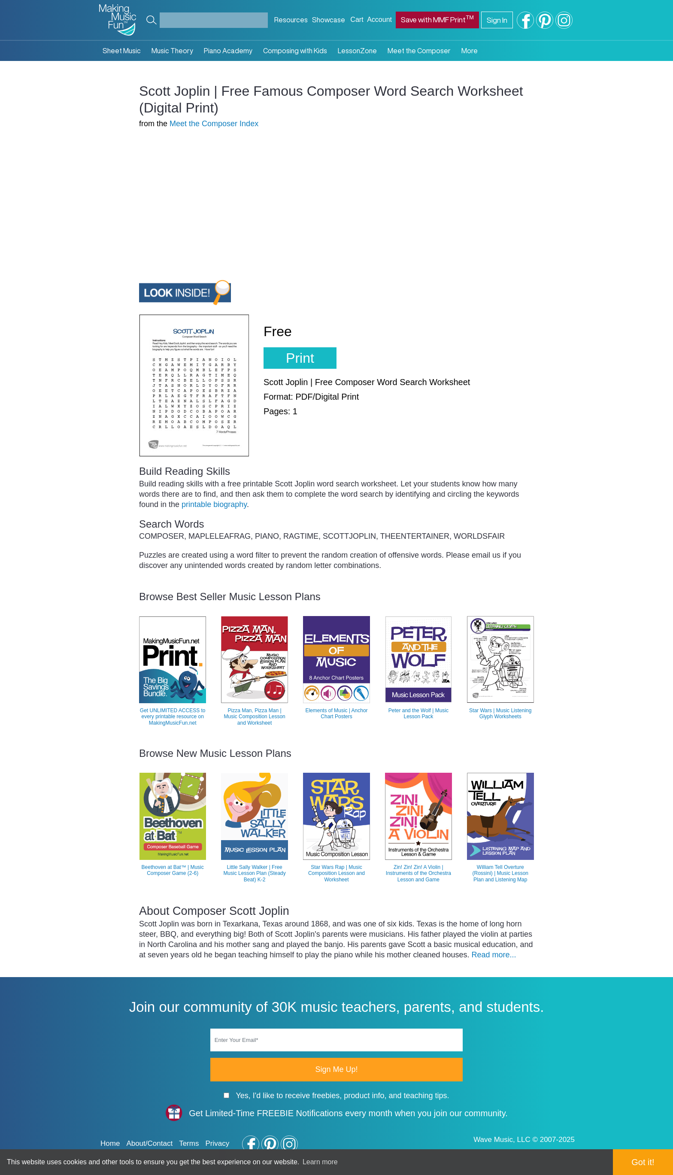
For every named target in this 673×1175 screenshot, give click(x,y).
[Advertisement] (211, 198)
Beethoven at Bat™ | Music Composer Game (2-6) (173, 870)
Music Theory (172, 50)
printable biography (214, 504)
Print (300, 358)
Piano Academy (228, 50)
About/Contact (149, 1143)
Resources (291, 19)
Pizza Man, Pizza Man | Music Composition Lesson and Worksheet (254, 716)
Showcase (328, 19)
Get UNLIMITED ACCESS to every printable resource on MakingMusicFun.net (173, 716)
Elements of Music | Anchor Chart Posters (336, 713)
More (469, 50)
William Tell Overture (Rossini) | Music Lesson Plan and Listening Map (501, 873)
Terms (189, 1143)
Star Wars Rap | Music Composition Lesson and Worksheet (336, 873)
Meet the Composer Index (214, 123)
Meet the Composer (419, 50)
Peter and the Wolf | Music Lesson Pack (418, 713)
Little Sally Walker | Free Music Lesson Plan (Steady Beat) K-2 (254, 873)
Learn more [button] (320, 1162)
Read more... (493, 954)
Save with (437, 18)
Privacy (217, 1143)
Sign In (497, 20)
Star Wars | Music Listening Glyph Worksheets (500, 713)
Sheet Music (122, 50)
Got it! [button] (642, 1162)
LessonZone (357, 50)
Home (110, 1143)
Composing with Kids (295, 50)
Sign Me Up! (336, 1069)
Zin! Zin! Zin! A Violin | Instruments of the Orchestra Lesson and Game (418, 873)
